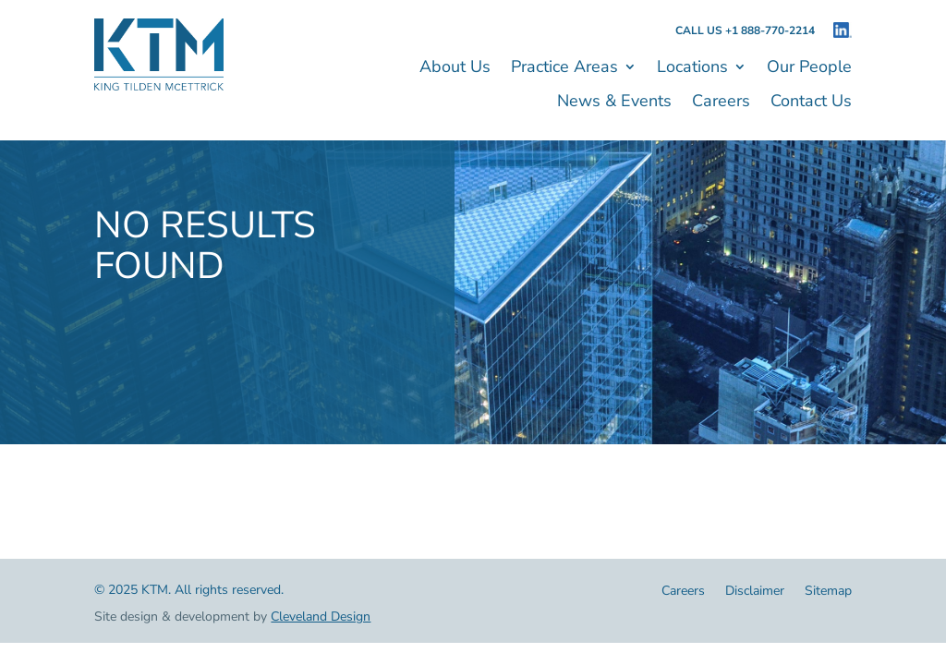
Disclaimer (754, 592)
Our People (809, 69)
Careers (721, 103)
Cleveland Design (320, 616)
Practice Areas (564, 69)
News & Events (614, 103)
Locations (692, 69)
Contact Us (811, 103)
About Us (455, 69)
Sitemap (828, 592)
